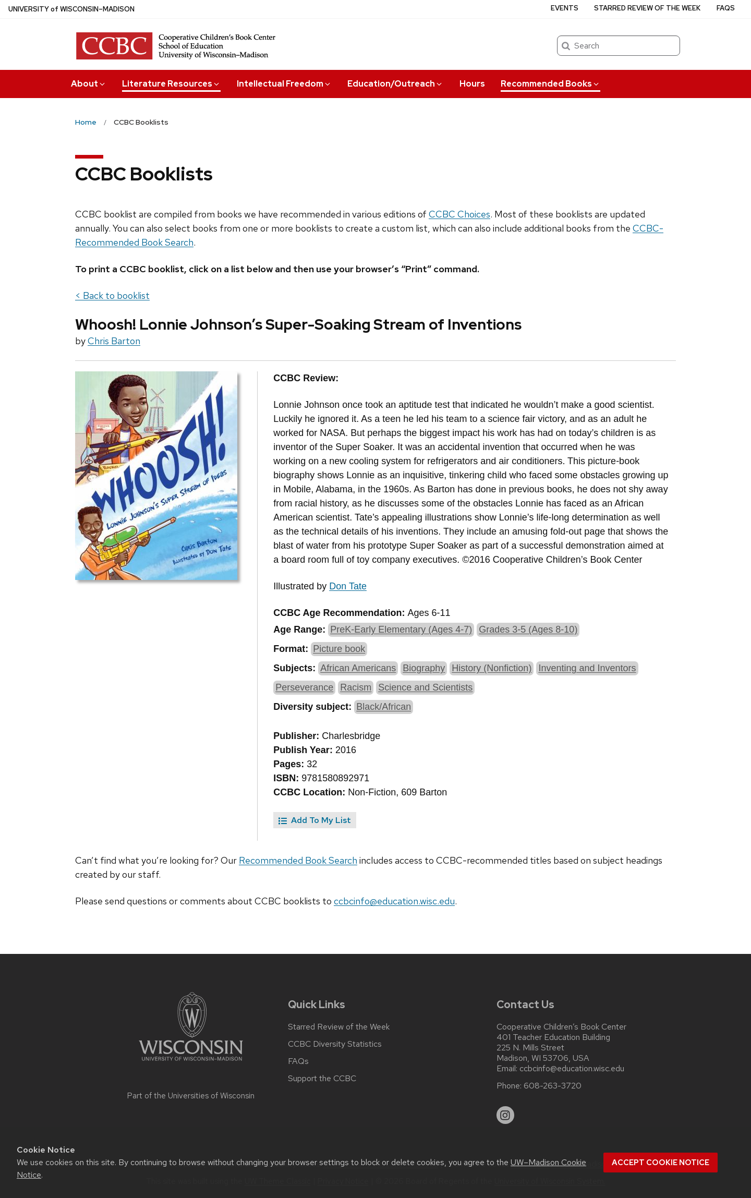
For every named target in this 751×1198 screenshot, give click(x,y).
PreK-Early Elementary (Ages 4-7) (401, 629)
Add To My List (314, 820)
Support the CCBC (322, 1078)
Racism (355, 687)
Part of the (191, 1096)
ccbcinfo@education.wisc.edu (394, 901)
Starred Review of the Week (647, 8)
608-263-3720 (553, 1086)
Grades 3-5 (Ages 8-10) (528, 629)
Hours (472, 83)
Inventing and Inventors (587, 668)
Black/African (383, 706)
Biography (424, 668)
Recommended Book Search (298, 860)
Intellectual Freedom (284, 83)
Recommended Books (550, 83)
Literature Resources (171, 83)
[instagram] (505, 1115)
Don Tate (348, 586)
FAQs (726, 8)
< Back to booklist (112, 295)
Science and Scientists (425, 687)
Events (564, 8)
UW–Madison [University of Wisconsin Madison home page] (71, 9)
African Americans (358, 668)
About (88, 83)
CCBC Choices (459, 214)
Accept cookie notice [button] (660, 1162)
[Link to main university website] (191, 1062)
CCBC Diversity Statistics (335, 1044)
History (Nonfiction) (491, 668)
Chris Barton (114, 341)
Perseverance (304, 687)
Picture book (339, 649)
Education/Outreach (395, 83)
